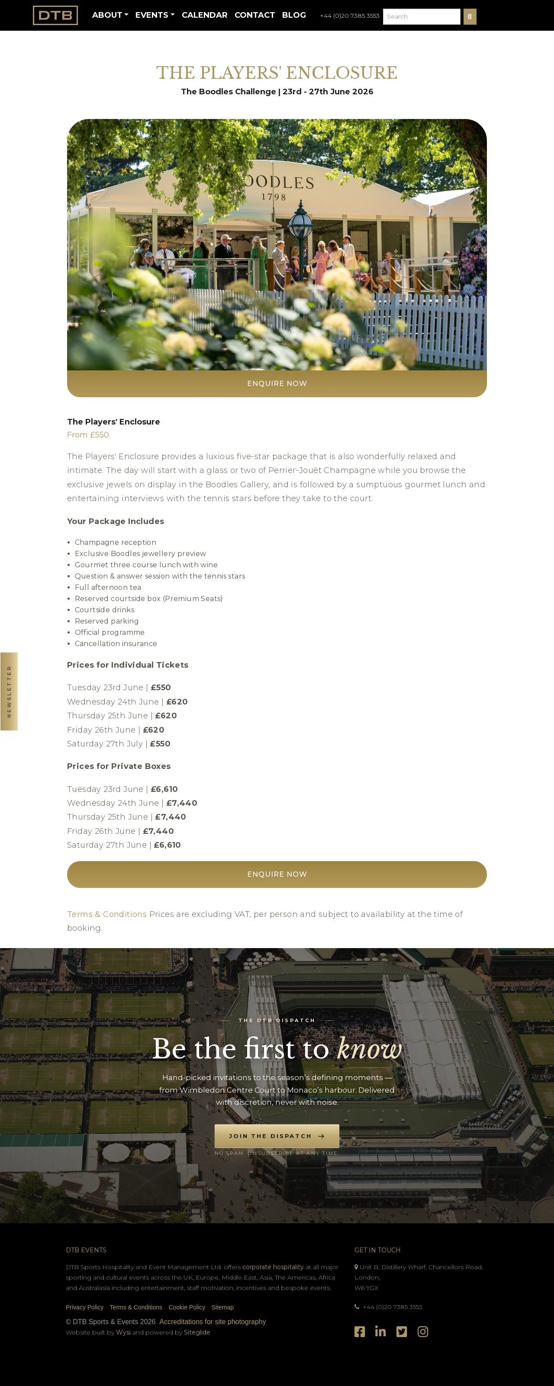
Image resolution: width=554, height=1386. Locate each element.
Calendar (205, 15)
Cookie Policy (186, 1307)
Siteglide (197, 1332)
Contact (255, 15)
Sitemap (223, 1307)
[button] (9, 692)
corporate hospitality (273, 1267)
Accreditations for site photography (212, 1321)
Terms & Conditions (107, 914)
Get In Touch (377, 1250)
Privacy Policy (84, 1307)
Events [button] (151, 15)
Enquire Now (277, 383)
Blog (294, 15)
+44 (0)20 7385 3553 (350, 15)
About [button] (107, 15)
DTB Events (86, 1250)
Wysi (124, 1332)
